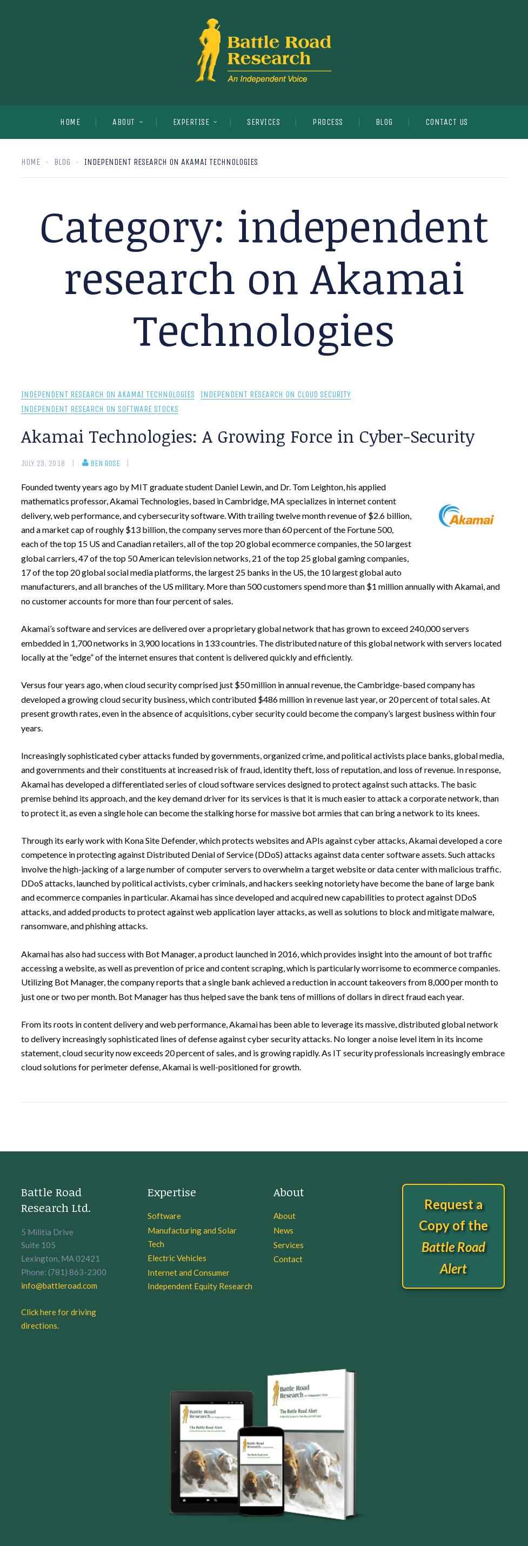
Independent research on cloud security (275, 394)
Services (288, 1245)
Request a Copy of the (453, 1236)
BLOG (384, 122)
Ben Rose (101, 463)
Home (70, 122)
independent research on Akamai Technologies (108, 394)
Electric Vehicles (177, 1258)
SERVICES (263, 122)
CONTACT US (446, 122)
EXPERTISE (191, 122)
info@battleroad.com (59, 1285)
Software (164, 1216)
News (283, 1230)
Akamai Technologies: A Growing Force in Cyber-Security (247, 436)
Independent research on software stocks (99, 409)
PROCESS (327, 122)
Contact (288, 1259)
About (123, 122)
